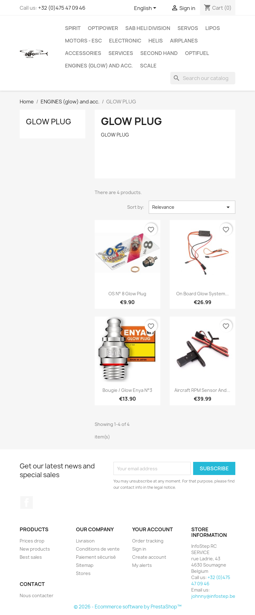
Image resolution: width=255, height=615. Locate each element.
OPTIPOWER (103, 28)
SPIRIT (73, 28)
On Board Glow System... (202, 294)
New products (35, 549)
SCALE (148, 65)
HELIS (155, 40)
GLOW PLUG (48, 121)
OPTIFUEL (197, 53)
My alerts (142, 565)
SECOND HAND (159, 53)
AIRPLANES (184, 40)
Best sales (31, 557)
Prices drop (32, 541)
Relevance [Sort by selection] (192, 207)
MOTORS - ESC (83, 40)
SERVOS (188, 28)
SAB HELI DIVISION (147, 28)
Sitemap (84, 565)
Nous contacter (36, 595)
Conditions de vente (98, 549)
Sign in (139, 549)
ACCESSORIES (83, 53)
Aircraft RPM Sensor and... (202, 390)
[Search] (202, 78)
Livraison (85, 541)
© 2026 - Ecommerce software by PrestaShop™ (128, 606)
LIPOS (212, 28)
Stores (83, 573)
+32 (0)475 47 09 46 (61, 7)
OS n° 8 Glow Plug (127, 294)
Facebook (26, 502)
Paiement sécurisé (96, 557)
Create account (149, 557)
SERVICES (120, 53)
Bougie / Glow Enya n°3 (127, 390)
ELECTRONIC (125, 40)
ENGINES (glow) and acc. (99, 65)
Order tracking (147, 541)
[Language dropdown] (146, 8)
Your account (152, 529)
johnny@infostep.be (213, 596)
